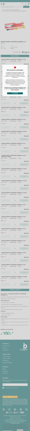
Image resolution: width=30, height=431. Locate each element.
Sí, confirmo (15, 93)
